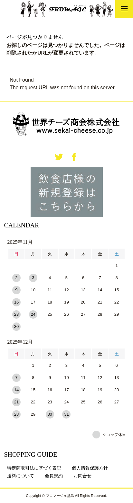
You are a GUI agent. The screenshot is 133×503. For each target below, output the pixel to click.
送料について (20, 475)
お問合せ (82, 475)
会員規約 (54, 475)
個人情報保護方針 (90, 468)
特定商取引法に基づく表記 (34, 468)
